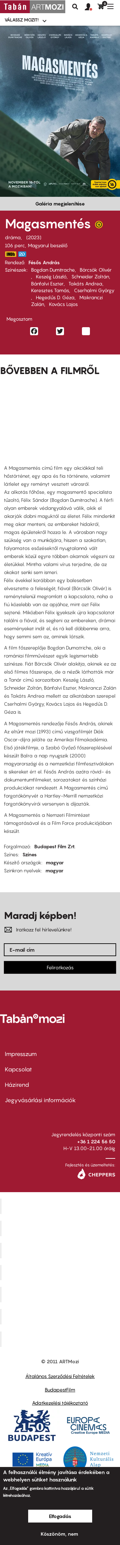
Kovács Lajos (63, 304)
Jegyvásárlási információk (40, 1100)
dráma (13, 237)
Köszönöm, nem (59, 1534)
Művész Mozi (61, 1250)
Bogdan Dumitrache (53, 270)
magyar (55, 862)
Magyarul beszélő (48, 245)
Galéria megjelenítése (60, 203)
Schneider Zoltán (90, 276)
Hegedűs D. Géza (55, 297)
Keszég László (51, 276)
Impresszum (21, 1054)
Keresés (75, 7)
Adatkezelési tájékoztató (60, 1403)
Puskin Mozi (60, 1272)
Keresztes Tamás (50, 290)
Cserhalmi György (94, 290)
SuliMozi (61, 1294)
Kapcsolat (18, 1069)
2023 (34, 237)
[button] (91, 7)
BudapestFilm (60, 1389)
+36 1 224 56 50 (96, 1141)
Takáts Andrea (85, 283)
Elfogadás (60, 1516)
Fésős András (44, 262)
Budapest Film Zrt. (54, 846)
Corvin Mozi (60, 1206)
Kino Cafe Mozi (61, 1228)
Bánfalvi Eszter (47, 283)
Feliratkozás (60, 967)
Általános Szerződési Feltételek (60, 1376)
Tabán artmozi (61, 1316)
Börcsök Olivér (96, 270)
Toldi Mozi (60, 1339)
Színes (29, 854)
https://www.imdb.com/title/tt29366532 (10, 254)
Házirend (17, 1084)
